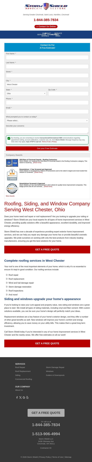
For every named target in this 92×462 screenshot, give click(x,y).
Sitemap (68, 457)
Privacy (54, 142)
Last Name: (11, 63)
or (46, 26)
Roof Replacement (23, 371)
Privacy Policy (45, 457)
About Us (19, 390)
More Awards (10, 196)
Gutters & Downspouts (55, 375)
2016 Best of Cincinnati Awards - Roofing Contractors (38, 160)
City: (8, 81)
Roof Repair (20, 367)
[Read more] (37, 162)
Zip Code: (52, 90)
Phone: (9, 99)
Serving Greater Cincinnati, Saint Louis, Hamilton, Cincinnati (46, 15)
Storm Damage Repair (55, 367)
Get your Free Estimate (47, 148)
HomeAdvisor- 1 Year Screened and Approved (35, 169)
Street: (9, 72)
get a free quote (46, 412)
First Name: (11, 54)
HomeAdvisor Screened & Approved (32, 183)
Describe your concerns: (15, 126)
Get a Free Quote (47, 249)
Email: (9, 108)
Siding (17, 375)
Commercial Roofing (23, 379)
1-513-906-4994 (46, 434)
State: (9, 90)
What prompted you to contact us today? (21, 117)
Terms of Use (46, 142)
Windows (50, 371)
